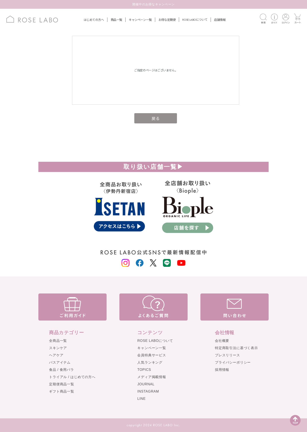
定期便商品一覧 (61, 384)
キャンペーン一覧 (140, 19)
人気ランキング (149, 362)
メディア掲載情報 (151, 377)
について (194, 19)
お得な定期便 (167, 19)
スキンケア (58, 348)
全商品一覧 (58, 340)
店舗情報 (220, 19)
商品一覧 (116, 19)
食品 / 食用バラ (61, 369)
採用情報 (222, 369)
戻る (155, 118)
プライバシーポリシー (233, 362)
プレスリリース (227, 355)
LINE (141, 398)
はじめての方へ (94, 19)
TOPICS (144, 369)
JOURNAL (146, 384)
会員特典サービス (151, 355)
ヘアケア (56, 355)
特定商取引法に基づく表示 (236, 348)
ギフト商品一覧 (61, 391)
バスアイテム (60, 362)
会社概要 (222, 340)
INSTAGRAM (148, 391)
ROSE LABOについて (155, 340)
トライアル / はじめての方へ (72, 377)
